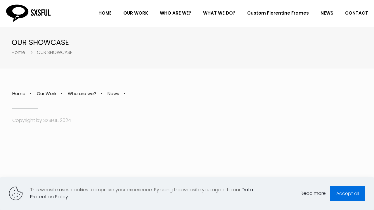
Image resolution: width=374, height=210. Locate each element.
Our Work (46, 93)
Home (18, 52)
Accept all (347, 193)
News (113, 93)
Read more (313, 193)
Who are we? (82, 93)
